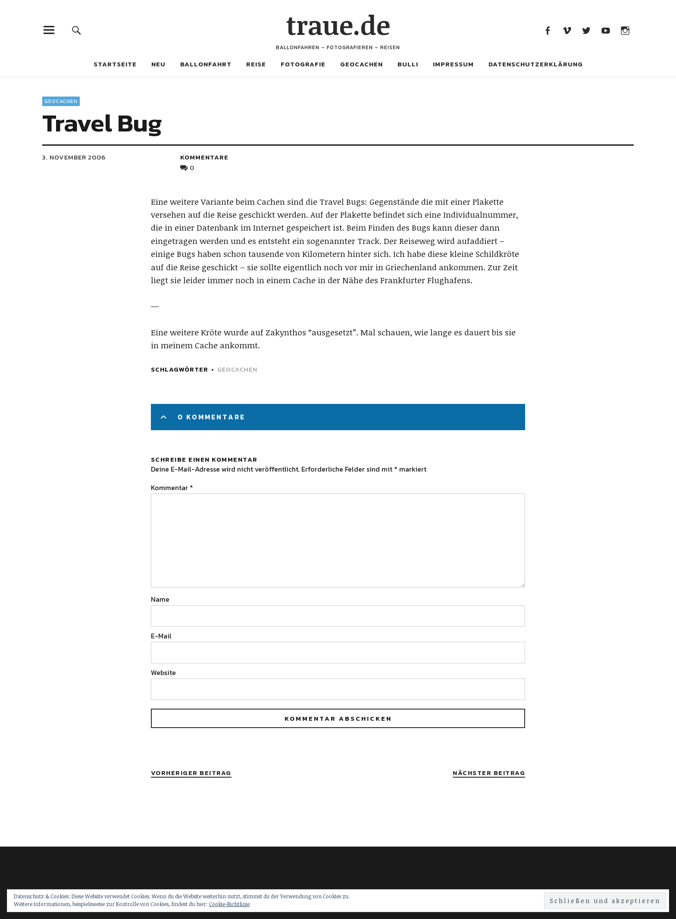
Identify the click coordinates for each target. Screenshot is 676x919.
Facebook (547, 30)
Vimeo (566, 30)
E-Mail (161, 636)
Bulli (407, 64)
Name (160, 599)
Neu (158, 64)
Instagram (625, 30)
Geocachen (361, 64)
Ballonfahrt (206, 64)
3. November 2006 (74, 157)
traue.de (338, 24)
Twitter (586, 30)
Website (163, 672)
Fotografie (303, 64)
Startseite (115, 64)
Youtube (605, 30)
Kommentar (172, 487)
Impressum (453, 64)
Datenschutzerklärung (535, 64)
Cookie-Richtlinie (229, 903)
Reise (256, 64)
